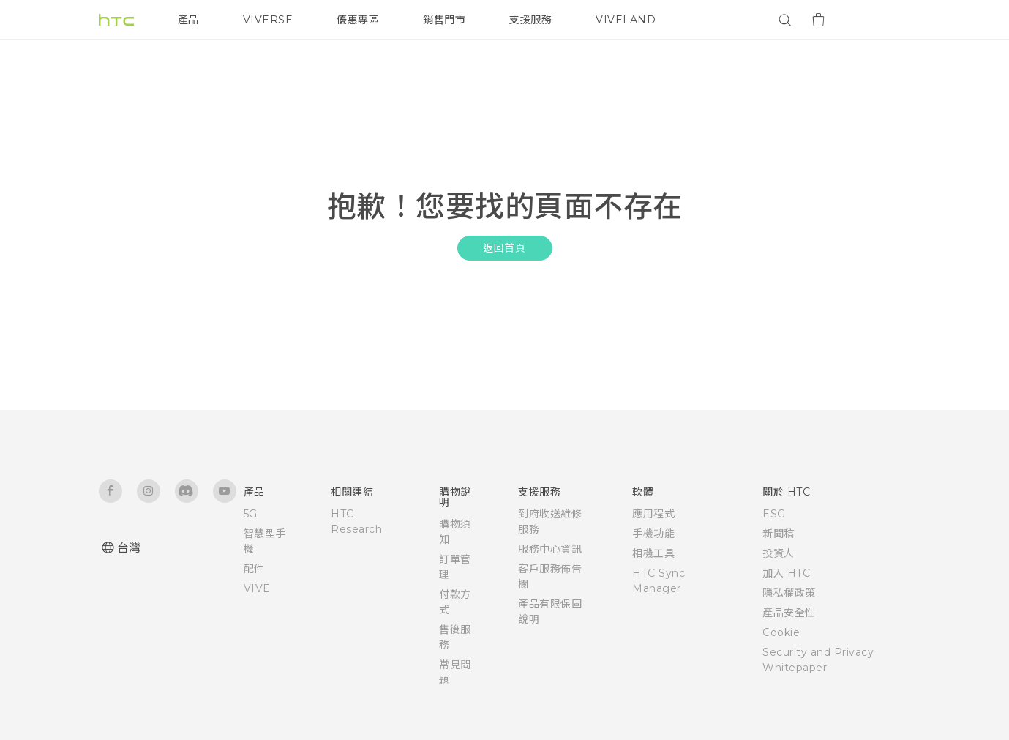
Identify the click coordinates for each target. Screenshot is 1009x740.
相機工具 (653, 553)
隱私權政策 (789, 592)
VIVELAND (626, 19)
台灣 (129, 548)
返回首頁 (504, 248)
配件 (254, 568)
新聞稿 (778, 533)
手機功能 (653, 533)
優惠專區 (358, 19)
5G (251, 513)
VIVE (257, 588)
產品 (188, 19)
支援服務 (530, 19)
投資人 (778, 553)
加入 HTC (786, 573)
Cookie (781, 632)
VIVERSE (268, 19)
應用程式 (653, 513)
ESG (774, 513)
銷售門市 (444, 19)
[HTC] (116, 20)
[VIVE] (891, 19)
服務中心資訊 (550, 549)
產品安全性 (789, 612)
